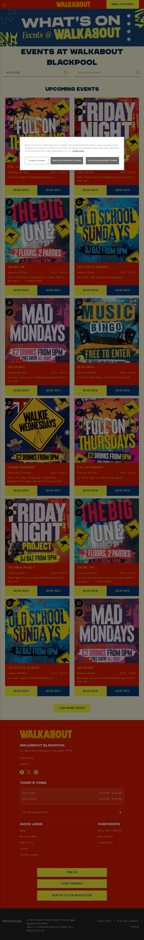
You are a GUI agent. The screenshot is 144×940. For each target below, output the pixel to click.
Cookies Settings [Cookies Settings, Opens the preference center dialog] (36, 160)
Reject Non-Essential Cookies (66, 160)
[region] (72, 153)
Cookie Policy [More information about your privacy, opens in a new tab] (78, 151)
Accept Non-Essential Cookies (102, 160)
